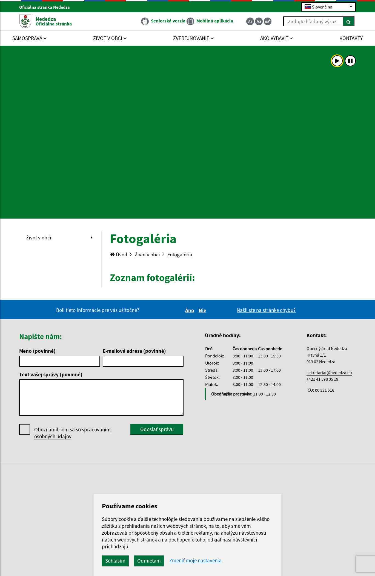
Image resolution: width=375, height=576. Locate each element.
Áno (190, 310)
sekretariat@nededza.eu (329, 372)
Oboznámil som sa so (72, 433)
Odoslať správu (157, 429)
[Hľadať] (348, 21)
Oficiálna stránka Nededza (47, 7)
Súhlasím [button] (115, 560)
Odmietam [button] (149, 560)
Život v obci (38, 237)
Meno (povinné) (37, 351)
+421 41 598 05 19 (322, 379)
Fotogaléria (179, 254)
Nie (203, 310)
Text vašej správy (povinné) (50, 374)
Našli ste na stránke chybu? (266, 310)
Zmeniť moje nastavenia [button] (195, 560)
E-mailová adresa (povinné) (134, 351)
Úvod (118, 254)
